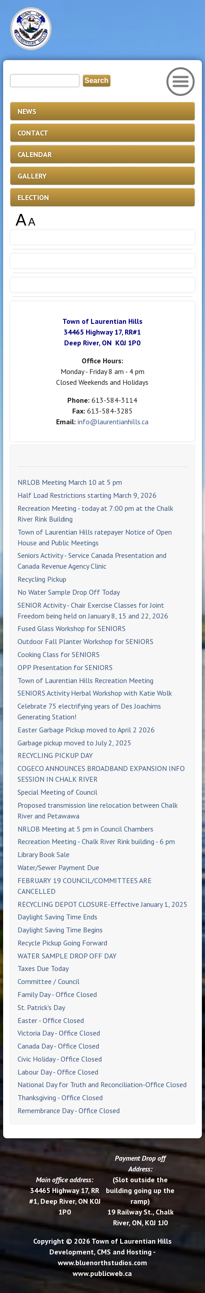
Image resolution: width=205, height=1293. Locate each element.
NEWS (26, 111)
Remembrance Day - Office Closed (68, 1110)
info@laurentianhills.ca (113, 421)
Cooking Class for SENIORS (58, 654)
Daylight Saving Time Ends (57, 916)
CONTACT (32, 132)
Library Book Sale (43, 854)
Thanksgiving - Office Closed (60, 1097)
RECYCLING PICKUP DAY (55, 755)
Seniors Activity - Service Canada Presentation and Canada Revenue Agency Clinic (91, 560)
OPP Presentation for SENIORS (65, 667)
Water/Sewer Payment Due (58, 867)
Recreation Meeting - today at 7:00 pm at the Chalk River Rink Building (95, 513)
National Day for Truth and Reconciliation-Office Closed (102, 1084)
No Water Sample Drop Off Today (68, 592)
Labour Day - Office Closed (57, 1071)
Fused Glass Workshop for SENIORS (71, 628)
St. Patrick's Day (41, 1007)
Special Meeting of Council (57, 792)
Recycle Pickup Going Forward (62, 942)
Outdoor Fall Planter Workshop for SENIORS (85, 641)
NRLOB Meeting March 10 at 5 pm (69, 482)
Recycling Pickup (41, 579)
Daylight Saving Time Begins (60, 929)
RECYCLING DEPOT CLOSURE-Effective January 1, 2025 (102, 904)
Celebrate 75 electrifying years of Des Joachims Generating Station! (89, 711)
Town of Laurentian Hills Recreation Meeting (85, 680)
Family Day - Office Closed (57, 994)
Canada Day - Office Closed (58, 1045)
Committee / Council (48, 981)
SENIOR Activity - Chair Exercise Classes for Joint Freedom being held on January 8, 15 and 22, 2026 (92, 610)
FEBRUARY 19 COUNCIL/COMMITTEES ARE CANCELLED (84, 886)
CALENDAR (34, 154)
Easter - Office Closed (50, 1020)
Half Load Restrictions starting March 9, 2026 (87, 495)
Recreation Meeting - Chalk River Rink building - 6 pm (96, 841)
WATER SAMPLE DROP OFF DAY (67, 955)
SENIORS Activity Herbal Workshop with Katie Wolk (94, 692)
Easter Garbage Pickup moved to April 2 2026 (86, 729)
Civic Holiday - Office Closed (59, 1058)
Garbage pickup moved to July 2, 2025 (74, 742)
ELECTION (33, 197)
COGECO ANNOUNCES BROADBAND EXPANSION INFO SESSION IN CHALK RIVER (101, 774)
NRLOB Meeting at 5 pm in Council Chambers (85, 828)
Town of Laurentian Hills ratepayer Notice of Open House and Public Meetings (94, 537)
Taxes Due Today (43, 968)
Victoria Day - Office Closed (58, 1032)
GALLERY (32, 175)
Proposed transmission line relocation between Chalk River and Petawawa (97, 810)
